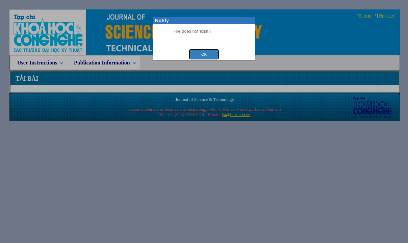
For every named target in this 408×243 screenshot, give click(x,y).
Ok (204, 54)
